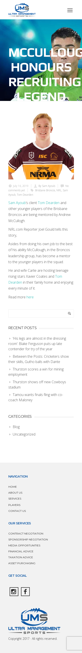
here (30, 297)
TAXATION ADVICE (20, 557)
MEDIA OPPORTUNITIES (24, 545)
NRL (58, 190)
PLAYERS (14, 505)
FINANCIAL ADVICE (20, 551)
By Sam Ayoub (46, 186)
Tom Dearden (25, 195)
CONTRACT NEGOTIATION (25, 533)
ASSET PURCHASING (21, 563)
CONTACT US (17, 511)
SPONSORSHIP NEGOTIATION (28, 539)
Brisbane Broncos (45, 190)
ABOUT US (15, 492)
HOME (12, 486)
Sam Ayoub (17, 202)
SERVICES (14, 498)
